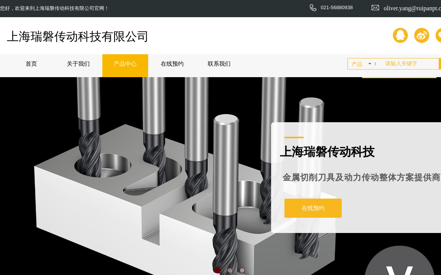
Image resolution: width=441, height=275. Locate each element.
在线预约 (172, 63)
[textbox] (410, 64)
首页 (31, 63)
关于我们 (78, 63)
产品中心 (125, 63)
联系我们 (219, 63)
